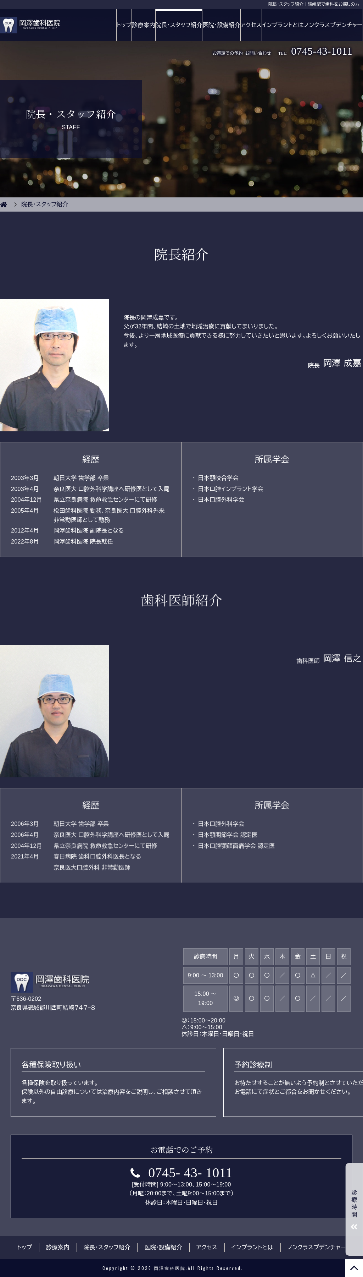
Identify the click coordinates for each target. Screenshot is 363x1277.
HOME (3, 204)
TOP (354, 1268)
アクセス (251, 25)
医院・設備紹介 (221, 25)
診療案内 (143, 25)
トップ (124, 25)
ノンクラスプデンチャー (333, 25)
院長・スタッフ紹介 (179, 25)
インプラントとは (283, 25)
